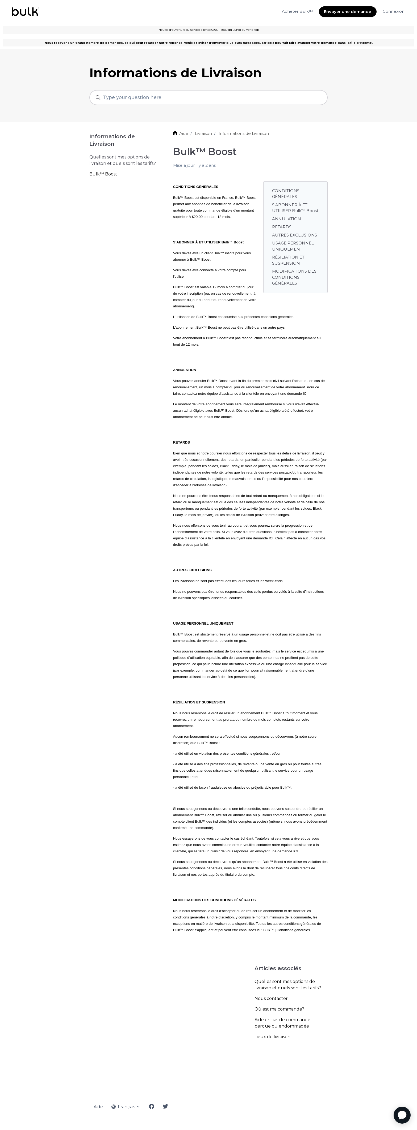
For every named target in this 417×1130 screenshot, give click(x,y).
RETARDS (281, 226)
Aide (183, 133)
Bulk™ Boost (103, 174)
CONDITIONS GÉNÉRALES (285, 193)
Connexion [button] (394, 11)
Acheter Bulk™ (297, 11)
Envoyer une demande (347, 11)
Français (125, 1106)
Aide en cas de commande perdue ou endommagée (282, 1023)
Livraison (203, 133)
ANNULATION (286, 218)
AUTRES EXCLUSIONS (294, 235)
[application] (402, 1115)
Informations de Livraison (244, 133)
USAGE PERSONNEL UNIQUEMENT (293, 246)
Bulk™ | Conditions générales (286, 930)
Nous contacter (271, 998)
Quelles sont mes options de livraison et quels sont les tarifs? (288, 984)
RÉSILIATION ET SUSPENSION (288, 260)
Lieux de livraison (272, 1036)
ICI (305, 394)
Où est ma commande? (279, 1009)
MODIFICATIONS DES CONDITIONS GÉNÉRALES (294, 277)
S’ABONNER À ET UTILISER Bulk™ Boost (295, 207)
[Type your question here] (208, 98)
